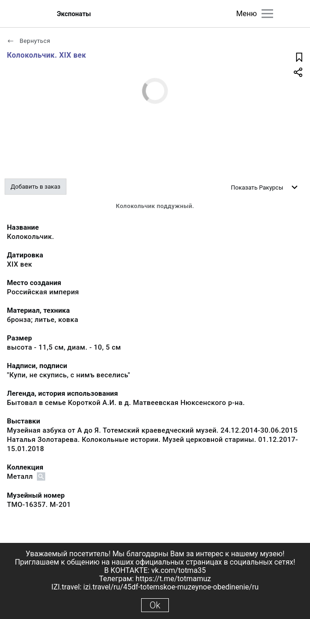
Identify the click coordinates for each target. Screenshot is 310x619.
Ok (154, 605)
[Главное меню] (267, 14)
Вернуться (28, 40)
